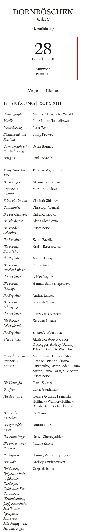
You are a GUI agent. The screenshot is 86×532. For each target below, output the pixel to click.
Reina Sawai (41, 265)
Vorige (32, 91)
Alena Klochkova (45, 221)
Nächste (53, 91)
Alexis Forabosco (45, 339)
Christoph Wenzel (46, 207)
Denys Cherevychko (48, 436)
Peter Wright (63, 114)
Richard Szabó (62, 406)
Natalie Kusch (43, 443)
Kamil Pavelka (43, 240)
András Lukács (43, 295)
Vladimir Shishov (45, 200)
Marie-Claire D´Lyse (48, 356)
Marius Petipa (43, 114)
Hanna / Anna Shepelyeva (51, 283)
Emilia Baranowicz (47, 246)
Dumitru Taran (44, 425)
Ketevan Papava (44, 321)
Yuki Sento (70, 371)
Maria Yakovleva (45, 189)
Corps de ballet (43, 469)
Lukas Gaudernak (45, 389)
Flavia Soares (42, 383)
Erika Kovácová (44, 214)
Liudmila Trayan (45, 302)
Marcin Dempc (44, 258)
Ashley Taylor (43, 277)
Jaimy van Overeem (47, 314)
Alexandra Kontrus (46, 182)
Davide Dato (41, 406)
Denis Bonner (43, 146)
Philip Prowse (43, 134)
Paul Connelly (43, 158)
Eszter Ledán (60, 366)
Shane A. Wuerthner (48, 332)
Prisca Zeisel (42, 228)
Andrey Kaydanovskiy (49, 462)
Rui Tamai (40, 413)
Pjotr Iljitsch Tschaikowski (52, 121)
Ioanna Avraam (44, 396)
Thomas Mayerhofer (48, 170)
